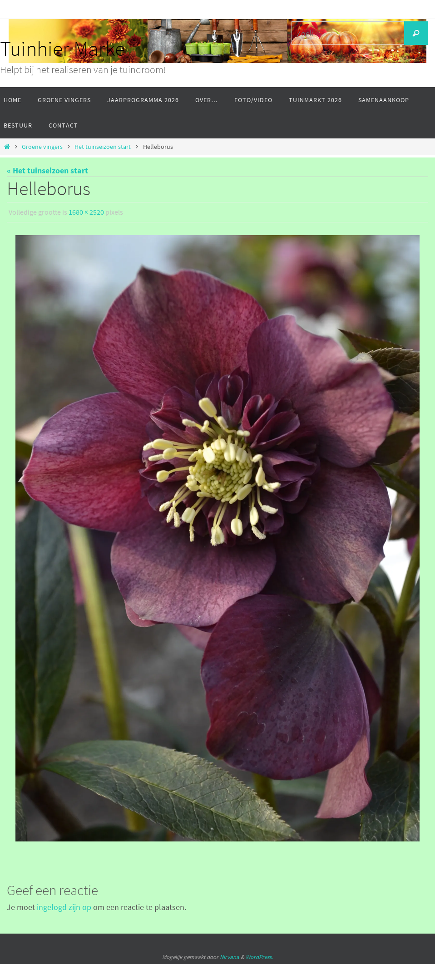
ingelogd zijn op (64, 906)
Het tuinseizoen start (102, 147)
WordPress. (259, 956)
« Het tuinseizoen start (47, 170)
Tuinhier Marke (62, 48)
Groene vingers (42, 147)
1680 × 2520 (86, 211)
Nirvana (229, 956)
